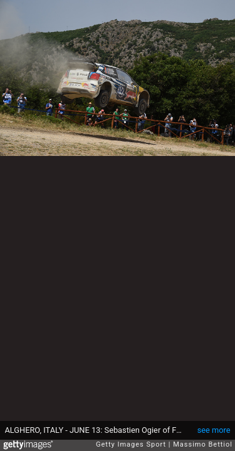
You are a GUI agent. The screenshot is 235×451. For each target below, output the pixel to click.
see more (214, 430)
